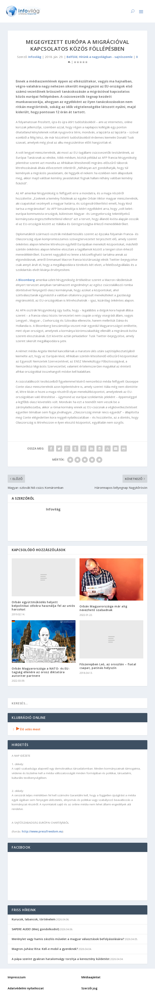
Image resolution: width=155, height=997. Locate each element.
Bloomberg (26, 280)
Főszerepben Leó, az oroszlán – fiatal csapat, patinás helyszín (108, 666)
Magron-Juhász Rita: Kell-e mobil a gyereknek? (45, 949)
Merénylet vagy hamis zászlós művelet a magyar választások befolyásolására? (68, 939)
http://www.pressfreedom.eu (42, 831)
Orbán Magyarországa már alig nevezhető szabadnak (103, 608)
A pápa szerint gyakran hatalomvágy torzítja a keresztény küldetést (61, 959)
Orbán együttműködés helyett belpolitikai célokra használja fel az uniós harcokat (43, 605)
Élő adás (26, 729)
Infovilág (34, 57)
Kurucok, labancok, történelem (34, 919)
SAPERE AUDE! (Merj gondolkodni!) (35, 929)
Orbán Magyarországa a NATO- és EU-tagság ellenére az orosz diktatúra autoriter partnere (41, 672)
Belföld (72, 57)
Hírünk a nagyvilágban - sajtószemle (106, 57)
